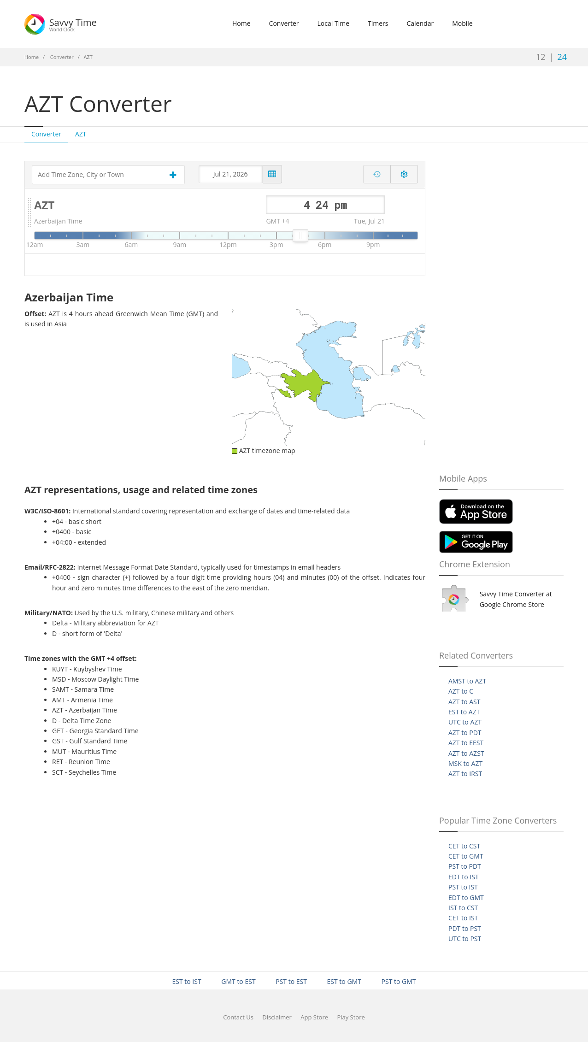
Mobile (462, 23)
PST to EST (291, 981)
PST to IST (463, 887)
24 (562, 56)
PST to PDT (464, 866)
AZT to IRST (465, 773)
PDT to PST (464, 928)
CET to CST (464, 846)
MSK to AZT (465, 763)
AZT (81, 134)
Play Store (351, 1017)
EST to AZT (464, 711)
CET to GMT (465, 856)
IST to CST (463, 907)
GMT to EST (238, 981)
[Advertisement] (429, 89)
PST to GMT (399, 981)
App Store (314, 1017)
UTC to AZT (465, 722)
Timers (378, 23)
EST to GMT (344, 981)
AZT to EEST (465, 742)
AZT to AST (464, 701)
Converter (284, 23)
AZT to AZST (466, 753)
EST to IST (186, 981)
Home (241, 23)
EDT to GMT (466, 897)
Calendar (420, 23)
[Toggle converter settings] (404, 174)
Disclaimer (277, 1017)
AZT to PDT (465, 732)
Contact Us (238, 1017)
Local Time (333, 23)
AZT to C (460, 691)
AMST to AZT (467, 681)
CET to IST (463, 917)
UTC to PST (464, 938)
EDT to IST (463, 876)
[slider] (300, 235)
